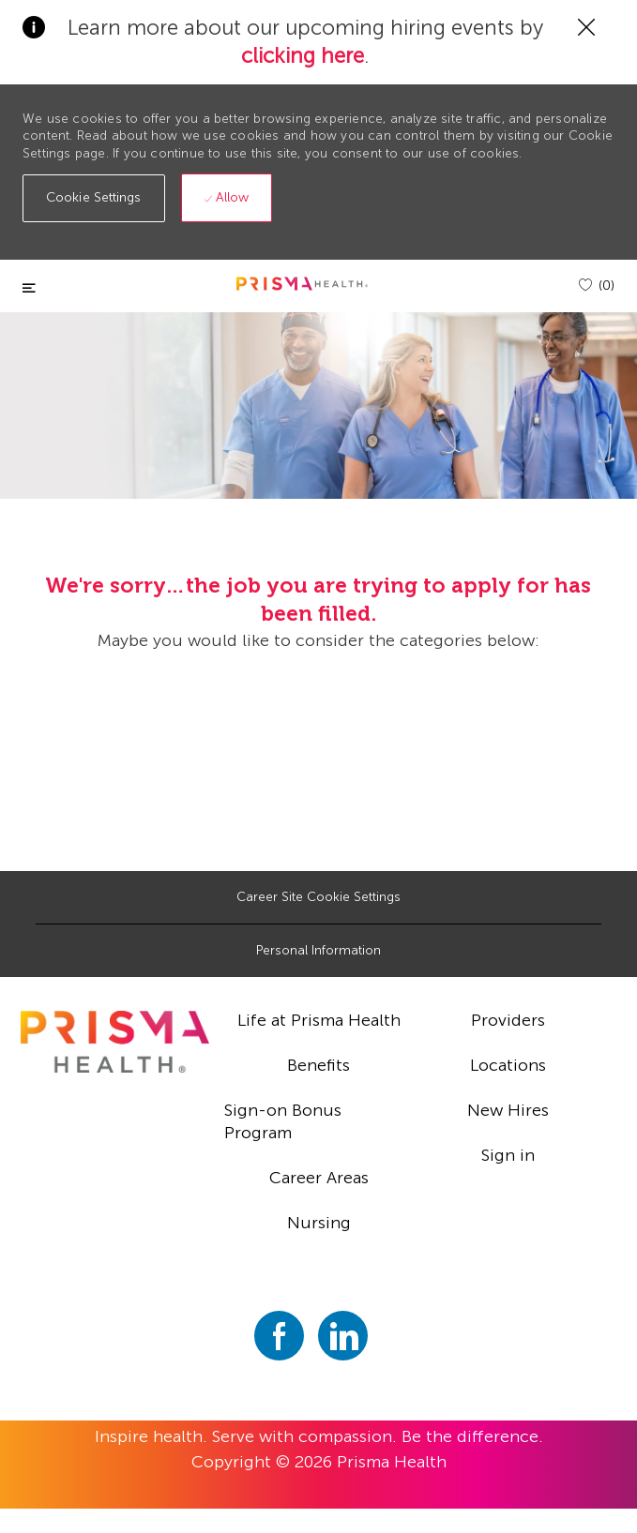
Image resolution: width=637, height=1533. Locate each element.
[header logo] (302, 283)
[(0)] (596, 285)
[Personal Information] (318, 950)
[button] (94, 198)
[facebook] (279, 1335)
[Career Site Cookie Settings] (318, 897)
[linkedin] (343, 1335)
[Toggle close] (29, 288)
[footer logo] (115, 1042)
